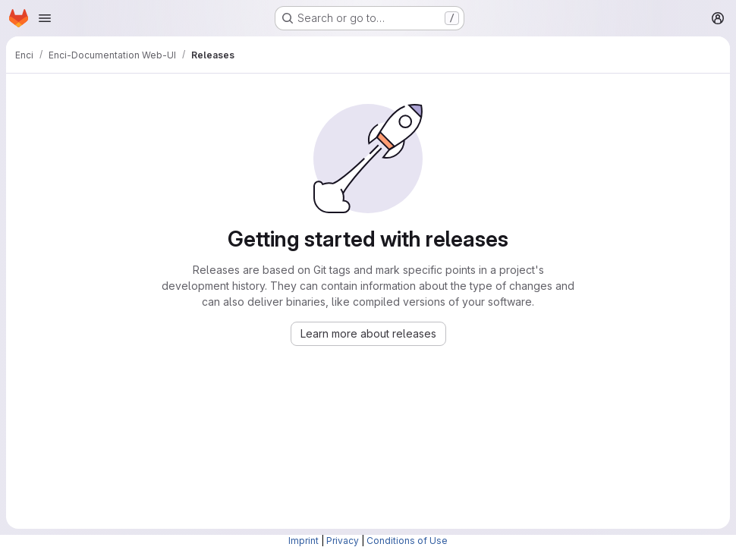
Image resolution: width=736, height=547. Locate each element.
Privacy (342, 540)
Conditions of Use (407, 540)
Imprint (303, 540)
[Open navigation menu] (45, 18)
